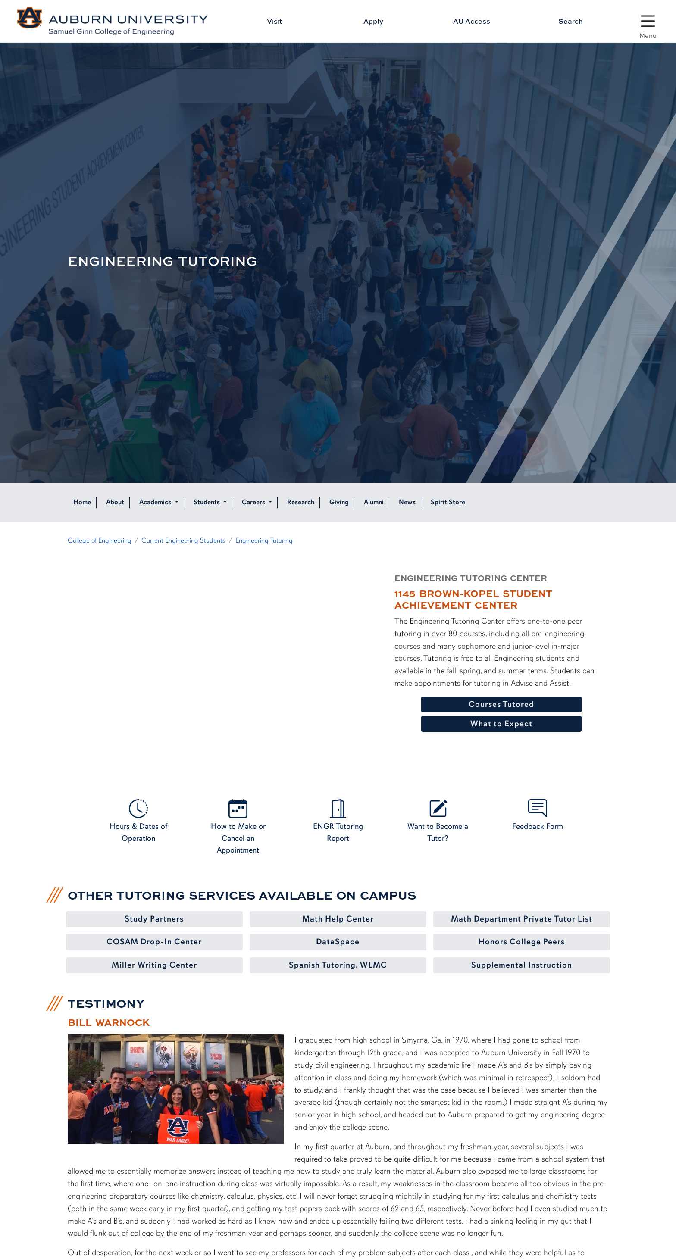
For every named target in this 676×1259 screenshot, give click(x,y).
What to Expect (501, 724)
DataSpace (338, 942)
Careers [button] (254, 502)
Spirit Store (448, 502)
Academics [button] (156, 502)
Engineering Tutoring (264, 540)
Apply (373, 21)
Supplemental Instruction (521, 965)
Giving (339, 502)
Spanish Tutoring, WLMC (338, 965)
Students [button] (208, 502)
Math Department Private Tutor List (521, 919)
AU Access (471, 21)
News (407, 502)
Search (570, 21)
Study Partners (154, 919)
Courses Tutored (501, 704)
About (115, 502)
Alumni (374, 502)
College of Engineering (99, 540)
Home (82, 502)
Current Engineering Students (183, 540)
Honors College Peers (522, 942)
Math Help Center (338, 919)
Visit (274, 21)
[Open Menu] (647, 21)
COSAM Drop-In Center (154, 942)
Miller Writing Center (154, 965)
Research (300, 502)
